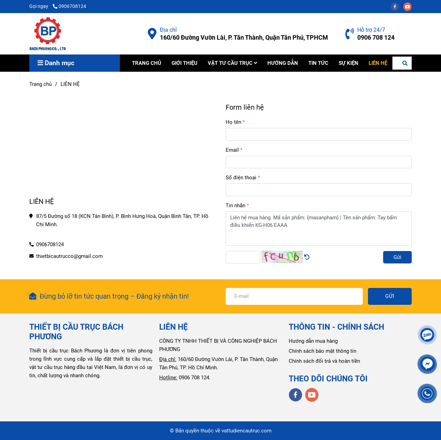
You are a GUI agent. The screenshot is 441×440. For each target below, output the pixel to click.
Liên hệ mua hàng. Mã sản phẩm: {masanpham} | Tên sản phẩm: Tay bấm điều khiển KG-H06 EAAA (319, 228)
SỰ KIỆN (348, 63)
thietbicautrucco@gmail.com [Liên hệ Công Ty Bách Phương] (69, 256)
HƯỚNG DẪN (282, 63)
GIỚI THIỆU (184, 63)
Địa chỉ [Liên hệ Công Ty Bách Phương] (168, 30)
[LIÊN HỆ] (47, 34)
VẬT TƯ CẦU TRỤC (232, 63)
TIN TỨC (318, 63)
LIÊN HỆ (378, 63)
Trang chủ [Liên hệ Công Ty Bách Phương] (40, 84)
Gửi (397, 257)
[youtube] (409, 6)
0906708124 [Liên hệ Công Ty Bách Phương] (69, 6)
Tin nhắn (235, 205)
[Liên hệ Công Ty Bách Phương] (152, 34)
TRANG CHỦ (146, 63)
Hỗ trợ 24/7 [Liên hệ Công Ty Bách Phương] (371, 30)
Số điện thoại (241, 177)
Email (232, 150)
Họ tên (233, 122)
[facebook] (397, 6)
